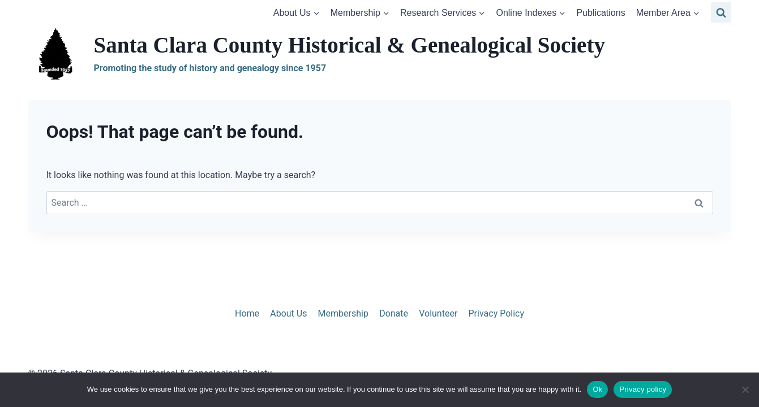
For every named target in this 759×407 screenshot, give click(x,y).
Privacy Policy (497, 313)
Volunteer (438, 313)
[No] (745, 389)
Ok (597, 389)
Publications (600, 13)
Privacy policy (642, 389)
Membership (343, 313)
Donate (393, 313)
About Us (288, 313)
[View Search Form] (721, 12)
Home (247, 313)
